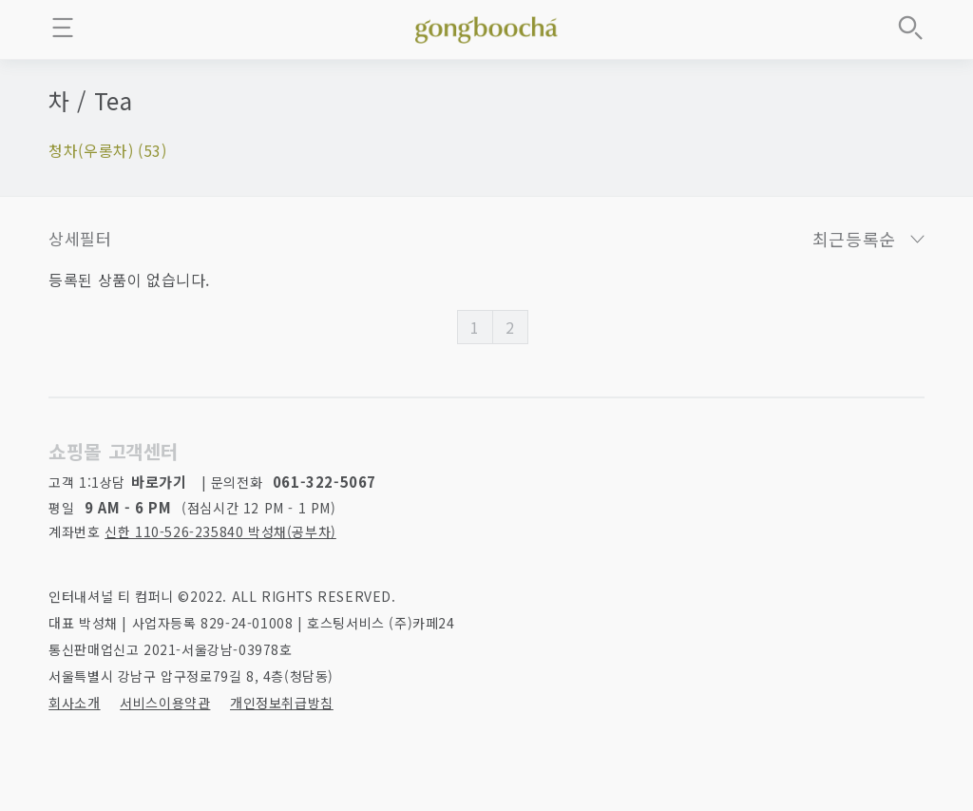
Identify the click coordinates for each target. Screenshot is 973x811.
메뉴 (62, 27)
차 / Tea (90, 100)
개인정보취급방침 (282, 702)
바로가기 (158, 482)
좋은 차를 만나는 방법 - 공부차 (486, 26)
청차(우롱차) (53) (107, 150)
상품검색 (910, 27)
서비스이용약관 (165, 702)
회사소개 (74, 702)
